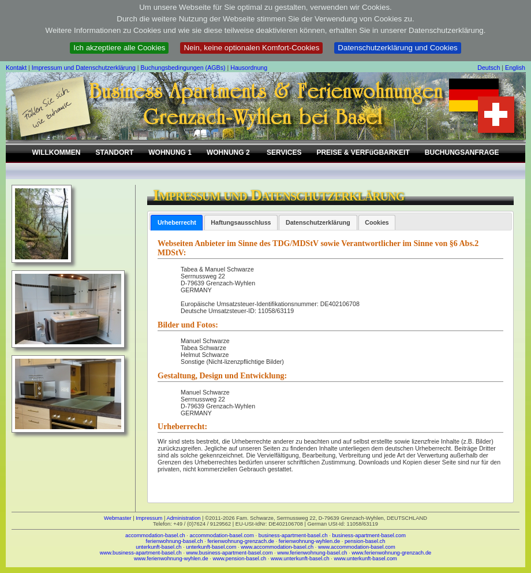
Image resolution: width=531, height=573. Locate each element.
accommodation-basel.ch (155, 535)
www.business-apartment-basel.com (229, 553)
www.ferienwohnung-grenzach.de (391, 553)
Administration (183, 518)
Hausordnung (248, 67)
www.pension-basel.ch (239, 558)
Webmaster (118, 518)
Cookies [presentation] (376, 222)
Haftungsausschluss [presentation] (241, 222)
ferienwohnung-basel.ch (174, 541)
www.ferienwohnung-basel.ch (312, 553)
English (515, 67)
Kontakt (16, 67)
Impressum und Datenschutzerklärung (84, 67)
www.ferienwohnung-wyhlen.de (171, 558)
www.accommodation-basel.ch (277, 547)
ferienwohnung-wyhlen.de (309, 541)
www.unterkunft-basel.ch (300, 558)
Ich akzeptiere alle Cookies (119, 47)
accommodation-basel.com (222, 535)
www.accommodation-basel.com (356, 547)
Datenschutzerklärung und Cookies (397, 47)
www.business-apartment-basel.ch (141, 553)
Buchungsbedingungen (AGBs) (183, 67)
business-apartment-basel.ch (293, 535)
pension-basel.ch (365, 541)
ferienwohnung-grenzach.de (240, 541)
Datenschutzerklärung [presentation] (318, 222)
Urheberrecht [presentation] (177, 222)
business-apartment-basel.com (369, 535)
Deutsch (488, 67)
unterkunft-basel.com (211, 547)
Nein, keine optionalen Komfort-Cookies (251, 47)
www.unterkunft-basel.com (365, 558)
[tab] (177, 222)
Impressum (149, 518)
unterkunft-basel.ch (158, 547)
